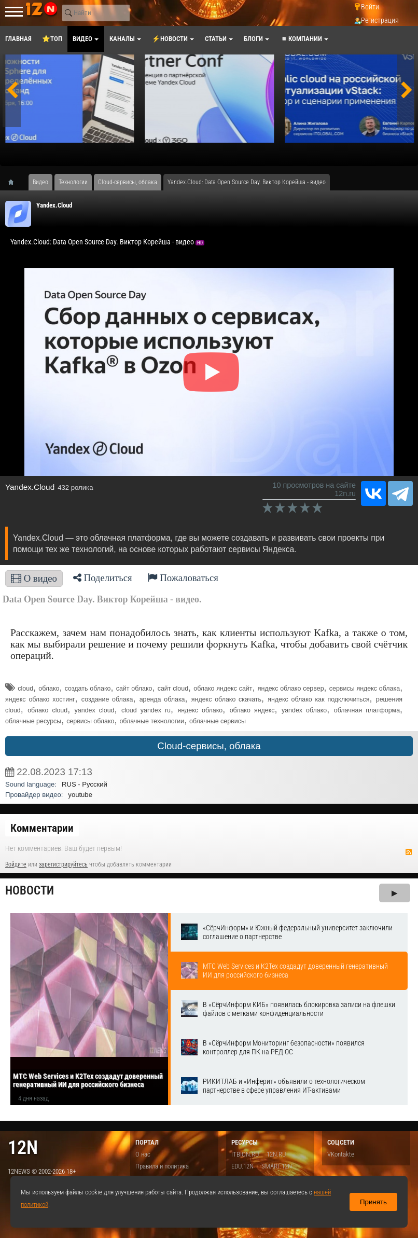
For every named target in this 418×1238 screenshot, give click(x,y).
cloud (25, 688)
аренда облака (162, 699)
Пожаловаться (183, 577)
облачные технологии (151, 721)
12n (23, 1147)
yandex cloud (95, 710)
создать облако (88, 688)
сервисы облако (90, 721)
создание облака (107, 699)
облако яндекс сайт (222, 688)
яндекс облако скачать (226, 699)
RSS (409, 852)
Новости (29, 891)
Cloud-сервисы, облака (208, 745)
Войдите (15, 864)
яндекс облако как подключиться (318, 699)
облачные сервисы (217, 721)
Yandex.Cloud (54, 205)
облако (48, 688)
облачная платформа (367, 710)
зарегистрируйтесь (63, 864)
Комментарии (42, 828)
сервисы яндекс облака (364, 688)
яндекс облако (199, 710)
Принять (373, 1202)
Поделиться (102, 577)
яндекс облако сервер (291, 688)
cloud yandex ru (146, 710)
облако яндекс (252, 710)
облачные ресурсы (33, 721)
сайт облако (134, 688)
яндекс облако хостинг (40, 699)
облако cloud (47, 710)
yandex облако (304, 710)
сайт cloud (173, 688)
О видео (34, 578)
